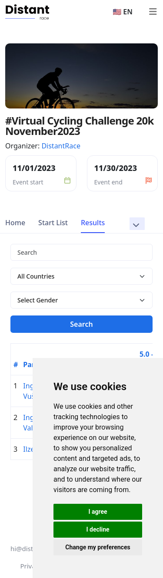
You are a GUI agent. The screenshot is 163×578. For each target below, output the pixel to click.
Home (15, 222)
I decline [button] (97, 529)
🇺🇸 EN (123, 11)
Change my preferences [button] (97, 547)
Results (93, 222)
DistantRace (60, 146)
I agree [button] (97, 511)
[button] (137, 223)
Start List (53, 222)
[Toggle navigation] (152, 12)
